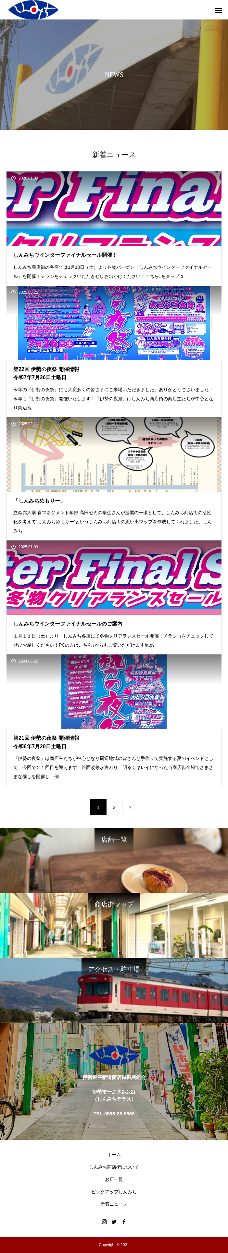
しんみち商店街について (114, 1167)
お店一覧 (114, 1179)
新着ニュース (114, 1204)
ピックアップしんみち (114, 1191)
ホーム (114, 1154)
